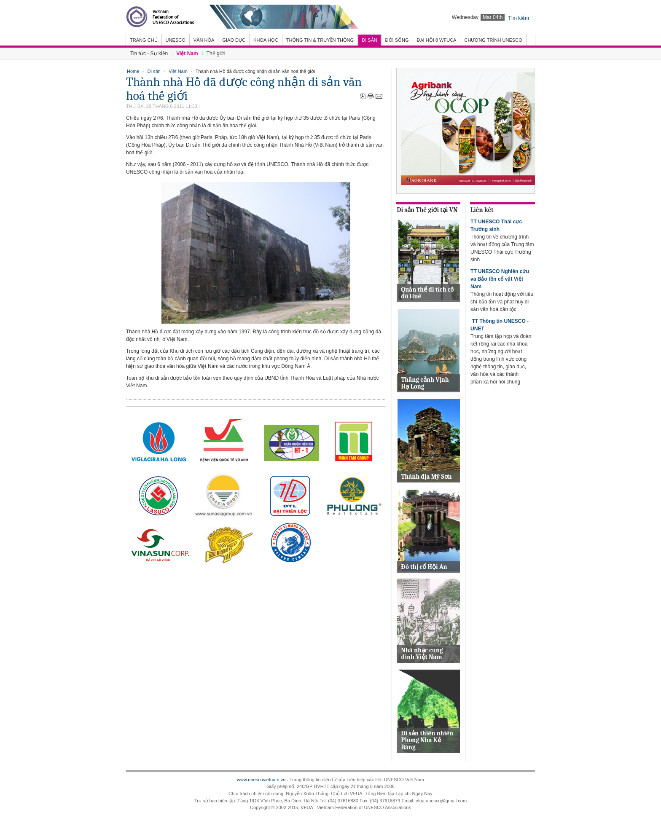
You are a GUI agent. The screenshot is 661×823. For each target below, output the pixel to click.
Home (133, 71)
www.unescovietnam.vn (261, 779)
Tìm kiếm (518, 18)
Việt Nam (178, 71)
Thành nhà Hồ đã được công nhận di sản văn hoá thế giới (244, 89)
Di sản (154, 71)
